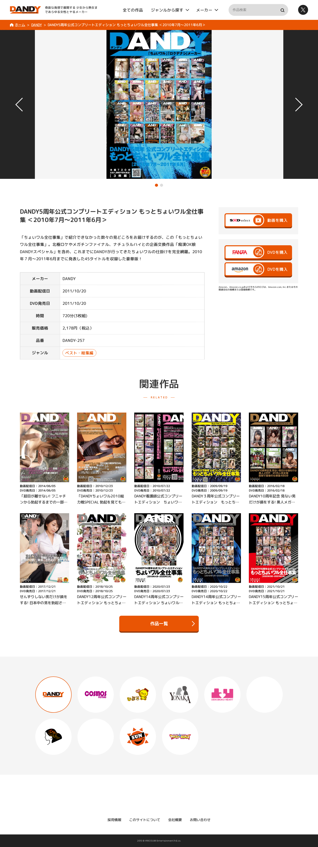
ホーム (20, 24)
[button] (156, 185)
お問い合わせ (200, 819)
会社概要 (175, 819)
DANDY (36, 24)
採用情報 (114, 819)
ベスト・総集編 (79, 353)
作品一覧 (172, 624)
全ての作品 (132, 10)
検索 (282, 10)
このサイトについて (144, 819)
